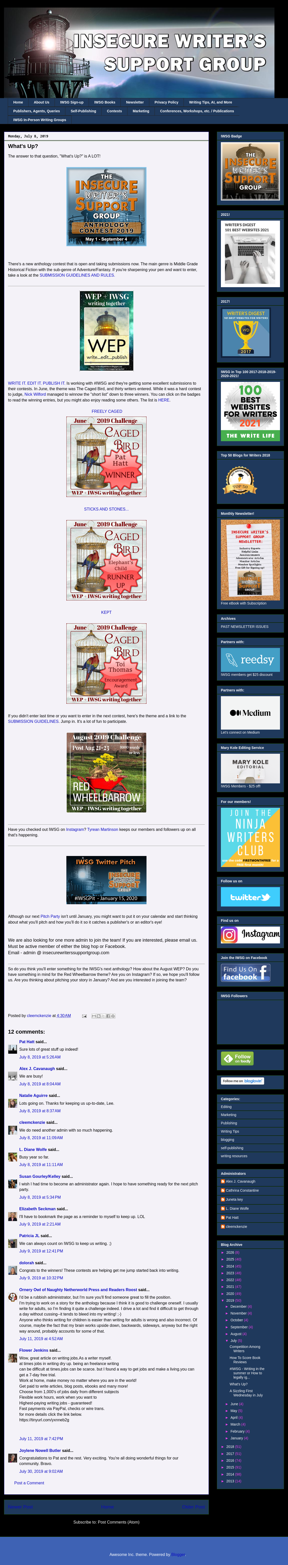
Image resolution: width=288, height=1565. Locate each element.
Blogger (178, 1554)
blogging (227, 1140)
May (234, 1411)
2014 (230, 1474)
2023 (230, 1273)
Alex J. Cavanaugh (37, 1069)
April (234, 1418)
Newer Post (20, 1506)
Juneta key (234, 1199)
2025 (230, 1259)
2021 (230, 1287)
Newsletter (135, 102)
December (238, 1306)
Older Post (193, 1506)
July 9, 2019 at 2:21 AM (40, 1224)
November (238, 1313)
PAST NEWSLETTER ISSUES (244, 627)
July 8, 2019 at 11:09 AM (41, 1138)
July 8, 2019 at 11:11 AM (41, 1165)
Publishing (229, 1123)
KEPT (106, 612)
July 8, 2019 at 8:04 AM (40, 1084)
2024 (230, 1266)
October (237, 1320)
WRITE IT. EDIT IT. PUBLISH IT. (37, 383)
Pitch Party (51, 916)
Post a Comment (29, 1483)
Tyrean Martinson (102, 829)
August (236, 1334)
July (234, 1341)
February (237, 1431)
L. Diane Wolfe (33, 1149)
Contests (114, 111)
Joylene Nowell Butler (40, 1450)
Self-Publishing (83, 111)
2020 (230, 1294)
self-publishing (232, 1148)
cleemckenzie (32, 1122)
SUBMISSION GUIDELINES (33, 721)
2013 (230, 1481)
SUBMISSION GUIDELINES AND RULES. (78, 275)
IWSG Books (104, 102)
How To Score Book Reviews (245, 1360)
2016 (230, 1460)
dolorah (26, 1263)
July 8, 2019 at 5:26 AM (40, 1057)
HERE (163, 400)
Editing (226, 1107)
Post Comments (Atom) (118, 1522)
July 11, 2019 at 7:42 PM (41, 1439)
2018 (230, 1447)
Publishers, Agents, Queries (36, 111)
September (239, 1327)
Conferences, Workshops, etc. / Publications (197, 111)
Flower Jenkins (33, 1350)
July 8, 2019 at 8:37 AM (40, 1111)
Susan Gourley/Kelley (40, 1176)
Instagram (75, 829)
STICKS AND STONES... (106, 509)
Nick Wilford (35, 394)
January (237, 1438)
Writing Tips (230, 1131)
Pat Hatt (26, 1042)
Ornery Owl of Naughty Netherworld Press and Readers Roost (78, 1290)
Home (18, 102)
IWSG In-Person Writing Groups (39, 120)
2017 (230, 1454)
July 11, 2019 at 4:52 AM (41, 1339)
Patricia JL (29, 1236)
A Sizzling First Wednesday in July (246, 1393)
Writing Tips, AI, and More (210, 102)
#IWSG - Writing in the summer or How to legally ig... (247, 1373)
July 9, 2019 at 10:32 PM (41, 1278)
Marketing (141, 111)
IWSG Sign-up (71, 102)
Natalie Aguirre (33, 1095)
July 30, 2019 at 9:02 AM (41, 1471)
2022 (230, 1280)
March (235, 1424)
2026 (230, 1252)
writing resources (234, 1156)
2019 (230, 1300)
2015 (230, 1467)
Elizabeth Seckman (37, 1209)
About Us (41, 102)
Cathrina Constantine (242, 1190)
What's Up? (239, 1384)
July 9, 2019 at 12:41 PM (41, 1251)
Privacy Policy (166, 102)
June (234, 1404)
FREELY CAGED (107, 411)
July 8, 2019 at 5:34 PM (40, 1197)
